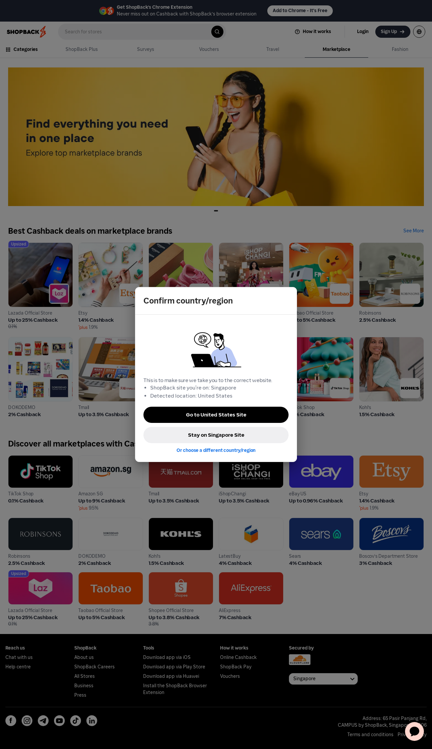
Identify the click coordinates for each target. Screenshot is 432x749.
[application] (414, 731)
